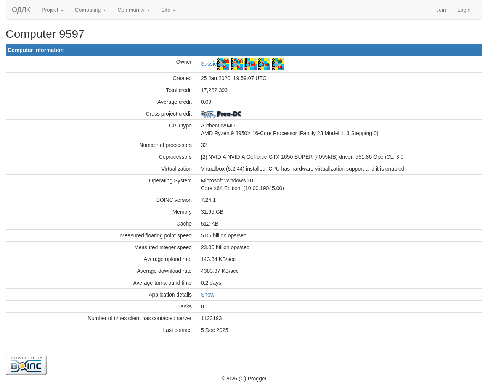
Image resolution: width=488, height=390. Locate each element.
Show (207, 295)
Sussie (209, 64)
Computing (90, 10)
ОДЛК (21, 10)
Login (464, 10)
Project (52, 10)
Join (441, 10)
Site (168, 10)
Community (133, 10)
